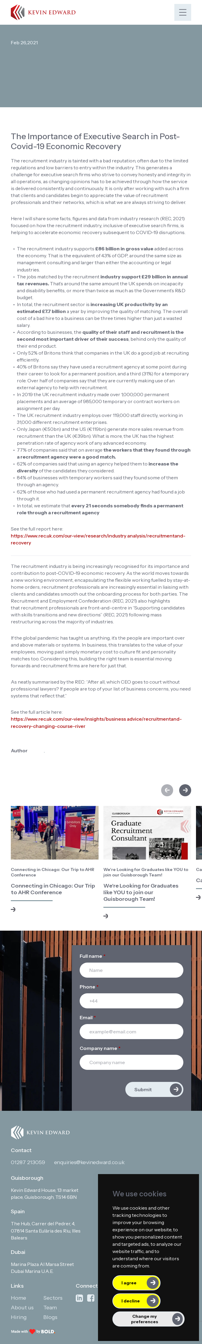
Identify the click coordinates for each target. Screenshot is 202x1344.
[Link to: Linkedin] (79, 1298)
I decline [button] (130, 1301)
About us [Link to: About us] (22, 1307)
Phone (89, 987)
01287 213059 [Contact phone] (28, 1162)
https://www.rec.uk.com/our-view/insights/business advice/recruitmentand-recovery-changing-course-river (96, 722)
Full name (93, 956)
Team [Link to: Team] (50, 1307)
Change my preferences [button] (144, 1319)
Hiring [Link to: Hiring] (19, 1317)
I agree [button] (128, 1283)
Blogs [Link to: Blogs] (50, 1317)
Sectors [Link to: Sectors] (53, 1298)
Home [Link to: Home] (18, 1298)
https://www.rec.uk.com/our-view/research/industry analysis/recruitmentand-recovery (98, 539)
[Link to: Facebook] (90, 1298)
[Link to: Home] (43, 12)
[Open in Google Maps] (49, 1194)
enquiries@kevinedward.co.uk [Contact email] (89, 1162)
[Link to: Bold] (33, 1331)
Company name (100, 1048)
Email (88, 1017)
